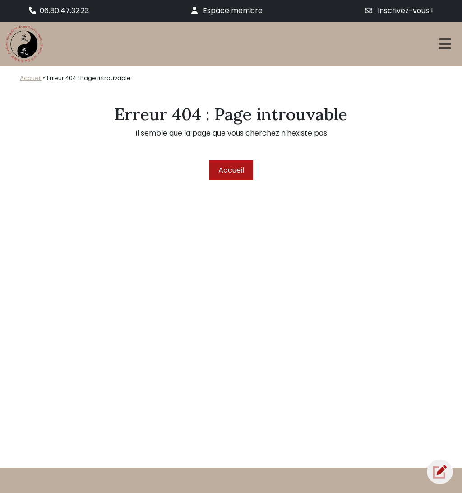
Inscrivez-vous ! (399, 10)
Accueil (31, 78)
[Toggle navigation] (445, 44)
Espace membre (227, 10)
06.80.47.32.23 (59, 10)
